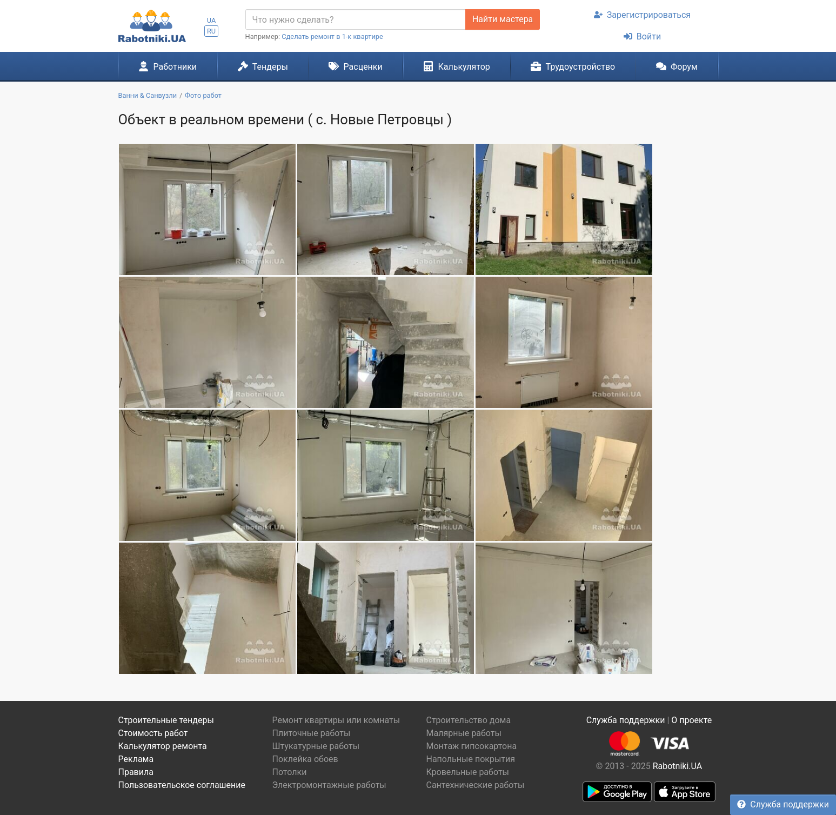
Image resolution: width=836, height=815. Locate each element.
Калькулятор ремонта (162, 746)
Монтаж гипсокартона (471, 746)
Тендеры (263, 66)
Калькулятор (456, 66)
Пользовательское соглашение (182, 785)
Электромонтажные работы (329, 785)
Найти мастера (502, 19)
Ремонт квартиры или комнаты (336, 720)
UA (211, 20)
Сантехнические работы (475, 785)
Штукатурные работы (316, 746)
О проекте (691, 720)
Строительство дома (468, 720)
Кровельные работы (468, 772)
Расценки (355, 66)
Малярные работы (463, 733)
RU (211, 31)
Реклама (136, 759)
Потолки (289, 772)
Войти (642, 36)
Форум (677, 66)
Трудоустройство (573, 66)
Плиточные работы (311, 733)
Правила (135, 772)
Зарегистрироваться (642, 15)
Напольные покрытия (471, 759)
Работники (167, 66)
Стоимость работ (153, 733)
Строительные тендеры (166, 720)
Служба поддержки (783, 804)
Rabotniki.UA (678, 766)
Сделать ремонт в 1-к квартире (332, 36)
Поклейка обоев (305, 759)
